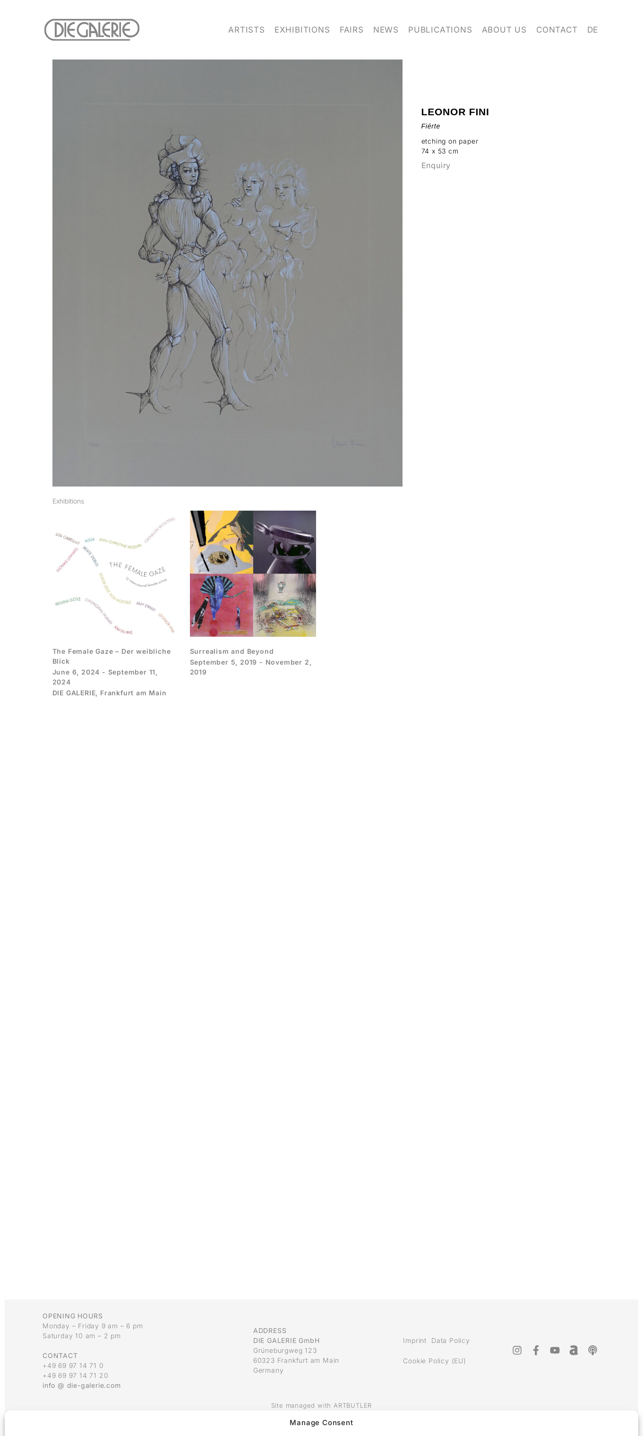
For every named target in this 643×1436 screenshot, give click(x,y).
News (386, 29)
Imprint (415, 1340)
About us (504, 29)
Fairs (352, 29)
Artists (246, 29)
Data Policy (450, 1340)
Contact (557, 29)
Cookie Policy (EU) (434, 1361)
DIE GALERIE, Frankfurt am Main (109, 693)
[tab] (68, 501)
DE (593, 29)
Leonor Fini (455, 111)
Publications (440, 29)
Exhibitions (302, 29)
